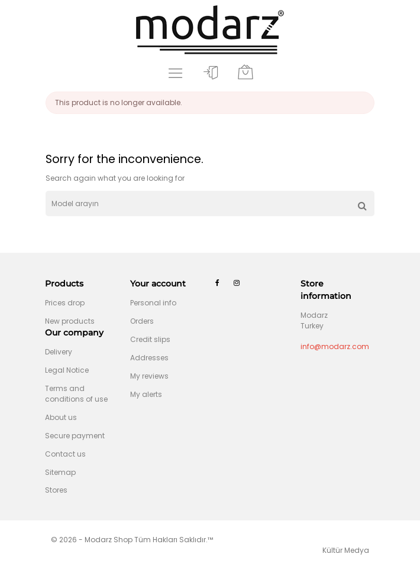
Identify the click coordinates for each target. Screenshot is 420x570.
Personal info (153, 303)
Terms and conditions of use (76, 393)
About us (61, 417)
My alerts (146, 394)
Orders (142, 321)
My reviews (149, 376)
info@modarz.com (335, 346)
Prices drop (65, 303)
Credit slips (150, 339)
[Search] (210, 203)
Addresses (149, 358)
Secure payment (75, 436)
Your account (158, 283)
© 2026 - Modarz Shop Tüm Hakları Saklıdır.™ (132, 540)
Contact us (65, 454)
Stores (56, 490)
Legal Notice (67, 370)
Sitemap (60, 472)
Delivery (58, 352)
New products (70, 321)
